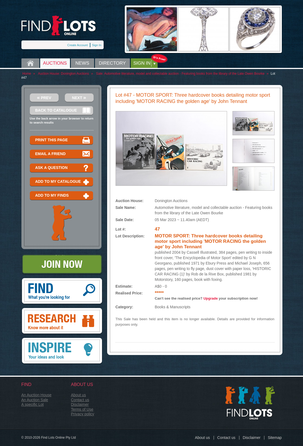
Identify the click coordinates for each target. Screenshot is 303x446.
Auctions (55, 63)
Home (30, 63)
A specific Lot (32, 404)
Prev (44, 97)
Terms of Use (82, 409)
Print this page (62, 140)
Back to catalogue (62, 111)
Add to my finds (62, 196)
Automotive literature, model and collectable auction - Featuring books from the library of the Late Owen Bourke (184, 74)
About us (78, 395)
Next (79, 97)
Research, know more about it (62, 321)
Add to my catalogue (62, 182)
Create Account (77, 45)
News (82, 63)
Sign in (142, 63)
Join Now (62, 265)
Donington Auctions (75, 74)
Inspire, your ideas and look (62, 351)
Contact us (80, 400)
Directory (112, 63)
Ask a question (62, 168)
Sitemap (275, 437)
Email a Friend (62, 154)
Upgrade (210, 298)
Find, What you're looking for (62, 291)
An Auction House (36, 395)
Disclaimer (80, 404)
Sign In (96, 45)
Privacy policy (82, 414)
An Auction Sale (34, 400)
